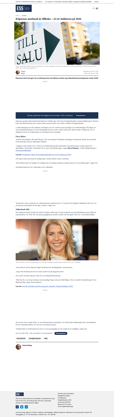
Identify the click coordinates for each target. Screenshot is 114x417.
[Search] (93, 8)
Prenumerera (81, 115)
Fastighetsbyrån (35, 338)
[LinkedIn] (26, 406)
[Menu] (97, 8)
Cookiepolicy (62, 398)
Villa (45, 338)
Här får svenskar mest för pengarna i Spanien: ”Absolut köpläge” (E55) (48, 286)
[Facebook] (17, 406)
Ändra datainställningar (65, 406)
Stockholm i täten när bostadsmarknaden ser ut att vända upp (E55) (47, 155)
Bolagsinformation (64, 396)
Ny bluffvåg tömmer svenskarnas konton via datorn (26, 1)
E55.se (18, 15)
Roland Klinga (27, 345)
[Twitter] (21, 406)
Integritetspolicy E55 (64, 400)
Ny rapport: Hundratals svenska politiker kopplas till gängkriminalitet (69, 1)
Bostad (24, 15)
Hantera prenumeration (66, 393)
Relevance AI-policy (64, 404)
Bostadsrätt (21, 338)
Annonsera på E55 (64, 402)
